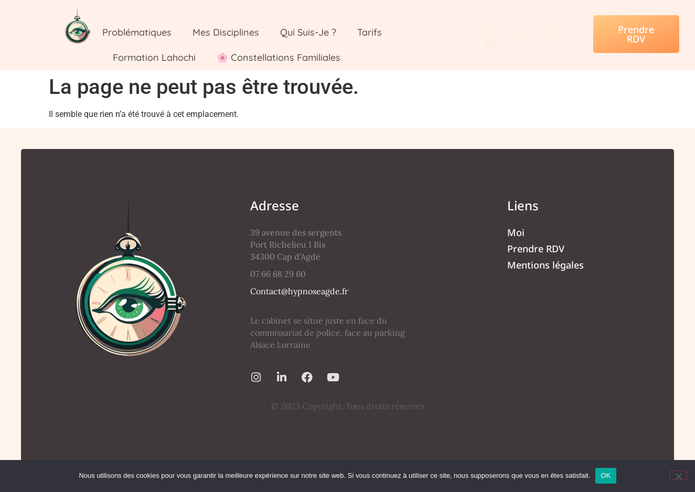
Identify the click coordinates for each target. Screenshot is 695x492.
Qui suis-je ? (308, 32)
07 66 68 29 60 (278, 274)
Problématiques (137, 32)
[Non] (678, 475)
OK (606, 475)
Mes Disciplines (226, 32)
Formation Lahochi (154, 57)
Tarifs (369, 32)
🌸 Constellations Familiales (278, 57)
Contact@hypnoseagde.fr (299, 291)
